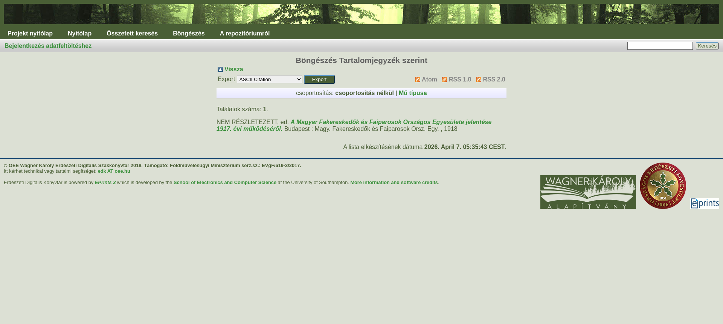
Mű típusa (413, 93)
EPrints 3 (105, 182)
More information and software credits (394, 182)
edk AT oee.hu (114, 171)
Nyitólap (80, 33)
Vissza (233, 69)
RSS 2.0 (494, 79)
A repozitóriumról (245, 33)
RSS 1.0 (460, 79)
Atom (429, 79)
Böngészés (188, 33)
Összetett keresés (132, 33)
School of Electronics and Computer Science (225, 182)
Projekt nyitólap (30, 33)
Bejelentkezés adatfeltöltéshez (48, 46)
